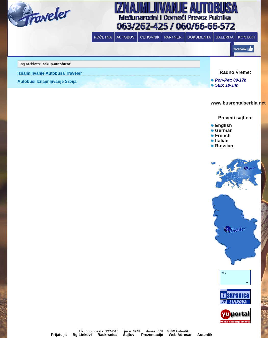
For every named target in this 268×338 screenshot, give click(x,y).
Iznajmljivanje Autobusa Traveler (50, 73)
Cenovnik (149, 37)
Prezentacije (152, 335)
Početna (103, 37)
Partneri (173, 37)
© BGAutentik (178, 331)
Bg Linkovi (82, 335)
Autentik (204, 335)
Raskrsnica (107, 335)
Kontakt (247, 37)
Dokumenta (199, 37)
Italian (221, 140)
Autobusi (126, 37)
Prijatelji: (59, 335)
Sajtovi (129, 335)
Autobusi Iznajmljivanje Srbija (47, 81)
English (223, 125)
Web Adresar (180, 335)
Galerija (224, 37)
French (223, 135)
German (224, 130)
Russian (224, 145)
